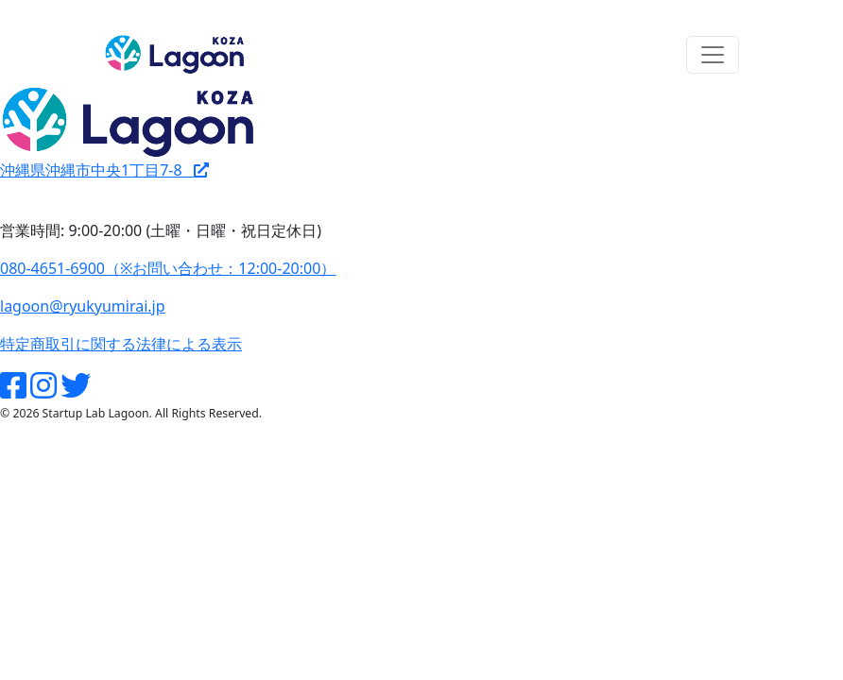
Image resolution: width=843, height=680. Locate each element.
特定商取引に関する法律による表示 (121, 343)
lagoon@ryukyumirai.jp (82, 306)
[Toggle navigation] (712, 55)
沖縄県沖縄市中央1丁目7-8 (104, 170)
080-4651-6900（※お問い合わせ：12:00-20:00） (167, 268)
